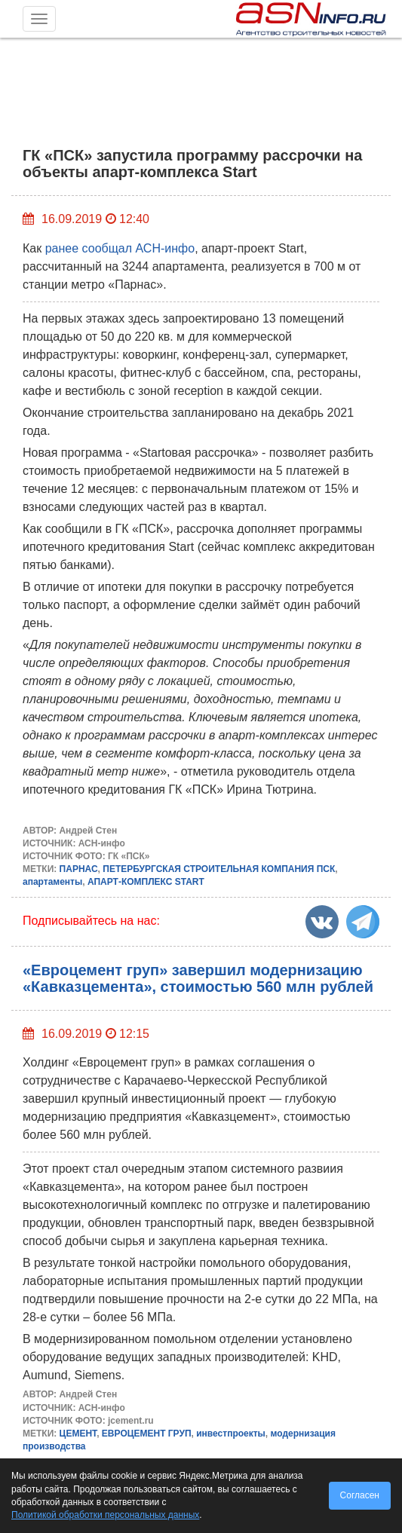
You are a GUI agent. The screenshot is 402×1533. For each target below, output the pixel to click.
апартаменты (52, 882)
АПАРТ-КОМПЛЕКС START (145, 882)
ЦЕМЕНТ (78, 1433)
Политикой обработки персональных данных (105, 1515)
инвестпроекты (230, 1433)
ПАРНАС (79, 869)
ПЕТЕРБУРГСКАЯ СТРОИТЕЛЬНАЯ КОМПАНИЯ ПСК (219, 869)
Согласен (359, 1495)
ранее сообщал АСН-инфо (120, 248)
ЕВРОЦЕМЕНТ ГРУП (147, 1433)
